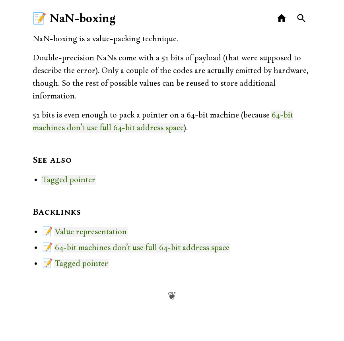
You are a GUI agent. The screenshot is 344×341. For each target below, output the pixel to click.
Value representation (91, 232)
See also (52, 160)
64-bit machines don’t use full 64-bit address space (142, 247)
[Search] (302, 18)
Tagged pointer (68, 180)
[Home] (282, 18)
